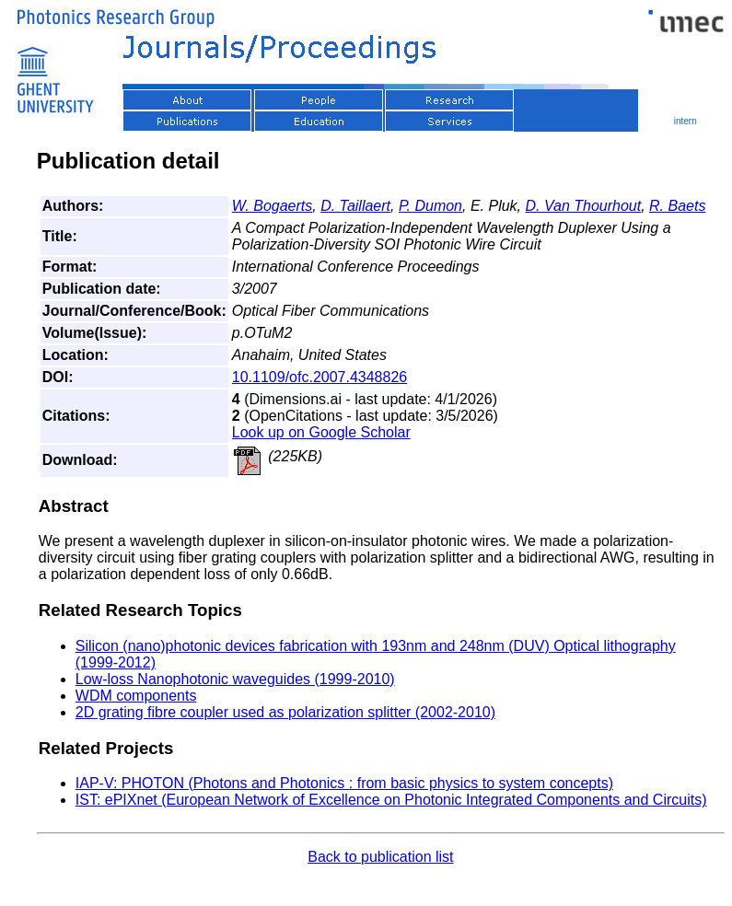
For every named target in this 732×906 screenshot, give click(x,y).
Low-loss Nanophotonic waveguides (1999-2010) (235, 679)
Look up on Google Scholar (321, 432)
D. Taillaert (355, 206)
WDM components (136, 695)
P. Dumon (430, 206)
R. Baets (677, 206)
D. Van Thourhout (583, 206)
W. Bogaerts (272, 206)
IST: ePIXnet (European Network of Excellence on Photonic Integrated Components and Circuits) (391, 799)
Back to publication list (380, 857)
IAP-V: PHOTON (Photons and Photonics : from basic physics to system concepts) (344, 783)
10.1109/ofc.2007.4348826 (319, 377)
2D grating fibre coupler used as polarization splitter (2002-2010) (285, 712)
